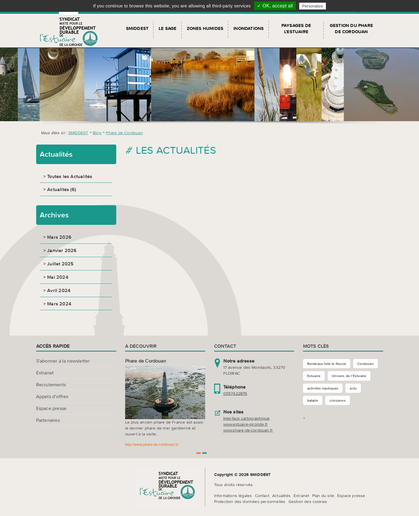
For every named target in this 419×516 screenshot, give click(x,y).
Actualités (281, 495)
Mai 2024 (57, 277)
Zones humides (205, 28)
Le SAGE (167, 28)
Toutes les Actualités (69, 176)
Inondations (248, 28)
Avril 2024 (58, 290)
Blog (97, 132)
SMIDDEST (137, 28)
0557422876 (235, 393)
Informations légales (233, 495)
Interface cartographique (246, 418)
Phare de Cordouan (124, 132)
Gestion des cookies (308, 501)
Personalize (312, 6)
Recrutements (51, 384)
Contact (262, 495)
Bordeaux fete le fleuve (326, 363)
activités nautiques (323, 388)
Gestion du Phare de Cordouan (351, 28)
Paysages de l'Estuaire (296, 28)
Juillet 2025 (60, 264)
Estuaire (314, 376)
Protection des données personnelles (250, 501)
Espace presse (51, 408)
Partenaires (48, 420)
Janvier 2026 (62, 250)
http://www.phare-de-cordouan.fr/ (152, 445)
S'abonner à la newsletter (63, 361)
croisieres (337, 400)
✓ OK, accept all (275, 5)
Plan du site (323, 495)
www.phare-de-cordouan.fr (248, 430)
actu (353, 388)
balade (312, 400)
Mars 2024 (59, 304)
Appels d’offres (52, 396)
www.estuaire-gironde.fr (245, 424)
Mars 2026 (59, 237)
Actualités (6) (61, 189)
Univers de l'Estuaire (349, 376)
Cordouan (365, 363)
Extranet (45, 373)
